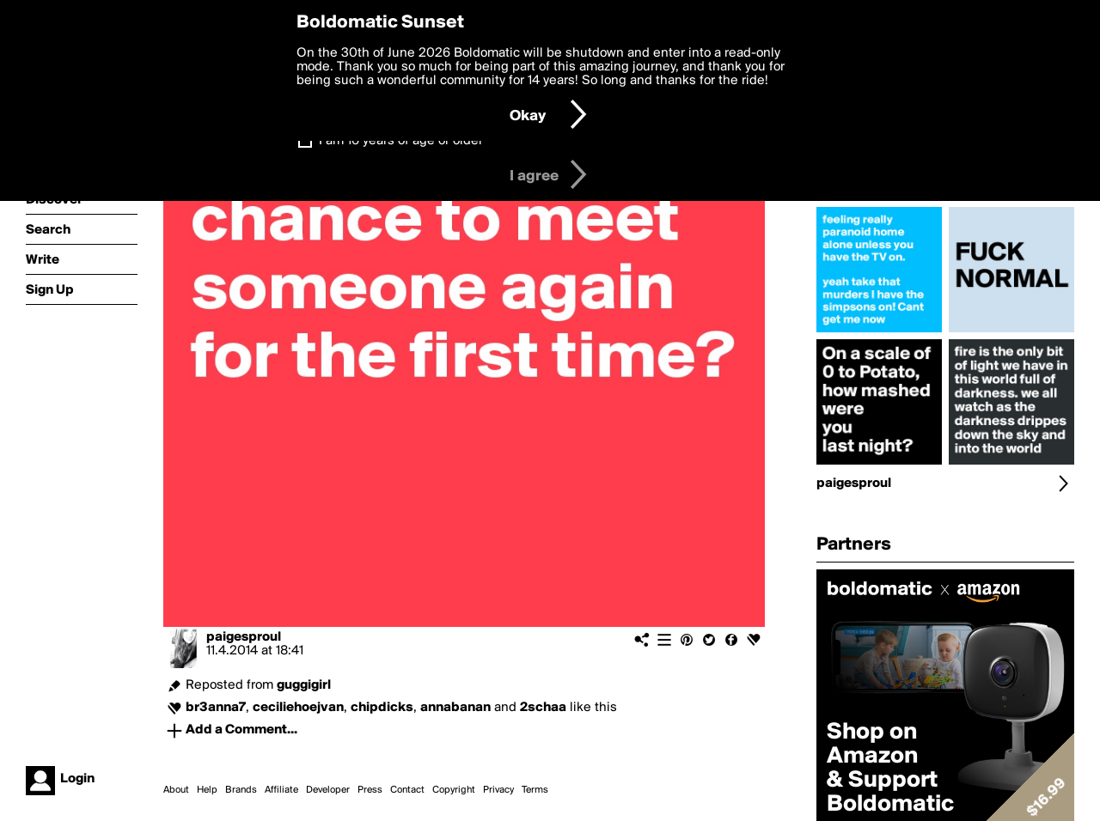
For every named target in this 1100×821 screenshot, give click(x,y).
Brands (241, 790)
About (176, 790)
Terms (535, 790)
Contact (407, 790)
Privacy (498, 790)
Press (370, 790)
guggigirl (304, 685)
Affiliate (281, 790)
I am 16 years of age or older (401, 141)
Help (207, 790)
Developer (328, 790)
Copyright (453, 790)
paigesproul (243, 637)
